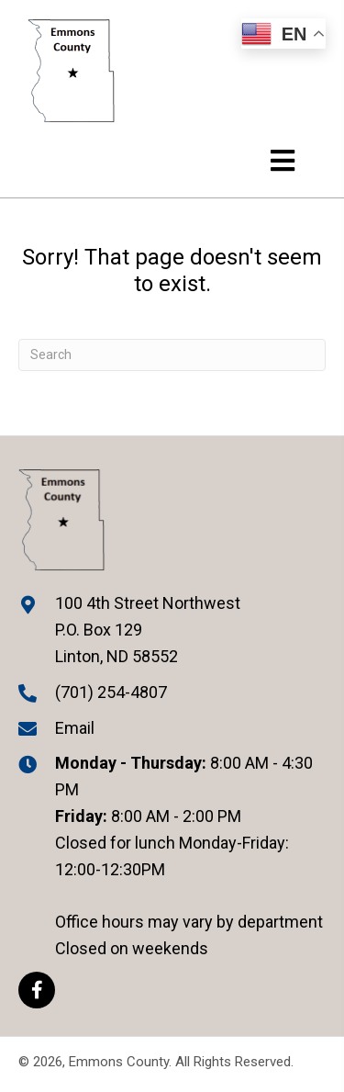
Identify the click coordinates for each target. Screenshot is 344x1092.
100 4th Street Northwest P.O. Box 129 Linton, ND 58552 (147, 629)
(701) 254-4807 (111, 692)
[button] (36, 990)
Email (74, 727)
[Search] (172, 355)
